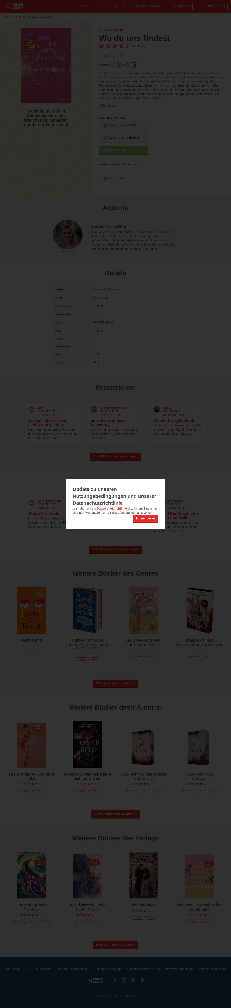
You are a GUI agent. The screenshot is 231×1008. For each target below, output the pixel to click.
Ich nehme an (145, 518)
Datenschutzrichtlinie (112, 508)
